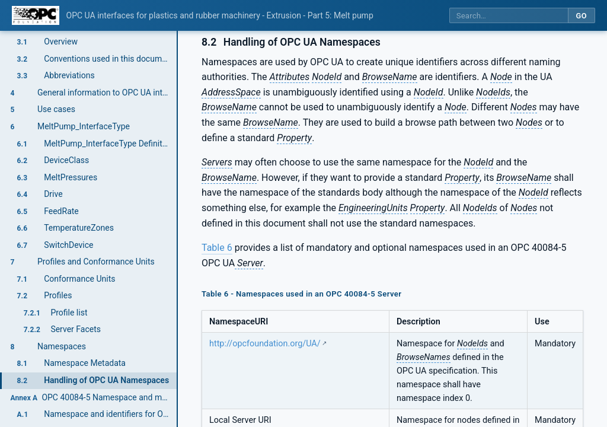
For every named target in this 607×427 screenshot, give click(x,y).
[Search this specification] (508, 16)
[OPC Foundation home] (35, 15)
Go (581, 15)
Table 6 (217, 247)
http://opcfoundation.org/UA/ (265, 344)
